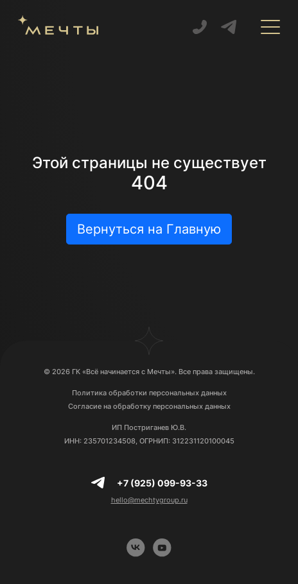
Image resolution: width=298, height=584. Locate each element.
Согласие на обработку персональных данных (149, 406)
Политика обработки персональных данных (149, 392)
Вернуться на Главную (149, 229)
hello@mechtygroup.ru (149, 499)
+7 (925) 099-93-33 (162, 482)
